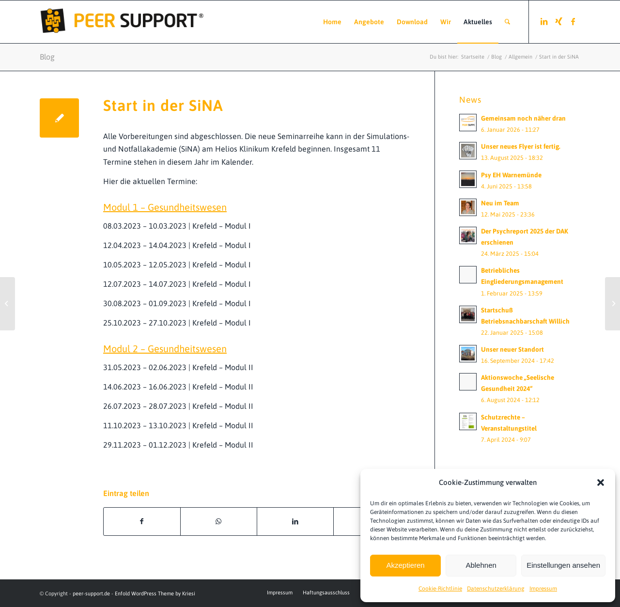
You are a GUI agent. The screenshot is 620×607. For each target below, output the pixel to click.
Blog (47, 56)
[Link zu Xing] (558, 21)
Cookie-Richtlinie (440, 588)
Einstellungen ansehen (563, 565)
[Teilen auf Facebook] (142, 521)
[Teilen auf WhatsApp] (219, 521)
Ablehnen (480, 565)
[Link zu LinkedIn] (544, 21)
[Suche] (507, 21)
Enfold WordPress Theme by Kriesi (155, 593)
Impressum (543, 588)
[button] (600, 482)
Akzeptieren (405, 565)
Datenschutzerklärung (496, 588)
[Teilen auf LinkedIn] (295, 521)
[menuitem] (332, 21)
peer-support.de (91, 593)
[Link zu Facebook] (573, 21)
